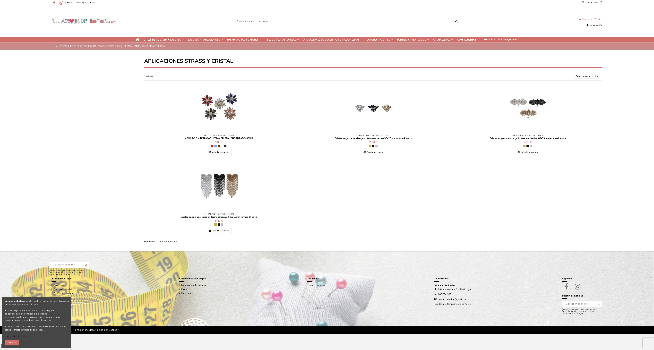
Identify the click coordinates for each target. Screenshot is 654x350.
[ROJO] (212, 146)
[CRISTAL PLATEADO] (222, 146)
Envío (70, 2)
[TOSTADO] (219, 146)
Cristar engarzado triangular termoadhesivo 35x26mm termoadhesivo (373, 138)
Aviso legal (81, 2)
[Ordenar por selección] (583, 76)
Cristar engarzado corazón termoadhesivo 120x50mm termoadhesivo (219, 217)
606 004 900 (444, 294)
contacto (466, 304)
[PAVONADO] (225, 146)
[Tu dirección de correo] (65, 265)
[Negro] (373, 146)
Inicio (92, 2)
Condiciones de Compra (193, 285)
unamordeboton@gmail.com (452, 299)
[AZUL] (215, 146)
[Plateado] (376, 146)
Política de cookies (63, 293)
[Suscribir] (85, 265)
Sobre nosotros (317, 285)
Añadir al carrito (219, 152)
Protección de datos (63, 289)
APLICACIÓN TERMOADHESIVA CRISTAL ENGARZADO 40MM (219, 138)
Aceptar (12, 342)
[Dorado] (370, 146)
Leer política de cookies (16, 336)
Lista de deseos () (592, 2)
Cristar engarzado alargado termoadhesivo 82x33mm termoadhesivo (528, 138)
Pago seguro (187, 293)
